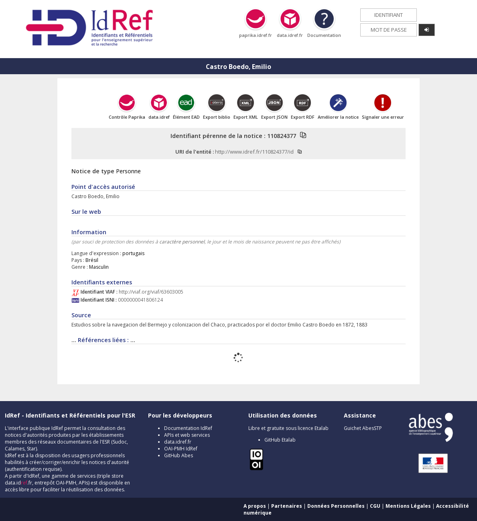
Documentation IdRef (188, 428)
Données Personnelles (336, 506)
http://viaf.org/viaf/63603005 (151, 291)
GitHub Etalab (280, 439)
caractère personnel (182, 241)
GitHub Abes (178, 455)
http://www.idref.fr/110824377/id (254, 151)
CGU (375, 506)
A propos (255, 506)
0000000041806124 (140, 299)
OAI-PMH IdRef (180, 448)
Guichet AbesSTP (363, 428)
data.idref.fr (177, 441)
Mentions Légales (408, 506)
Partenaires (286, 506)
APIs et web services (187, 435)
